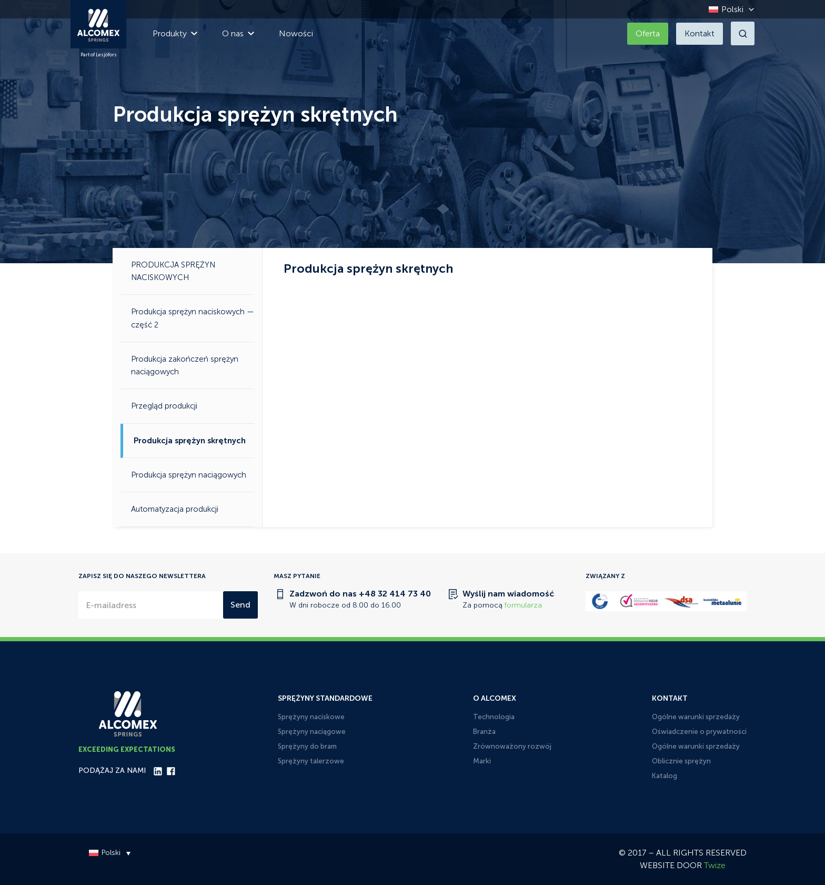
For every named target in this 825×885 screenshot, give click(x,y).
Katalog (664, 776)
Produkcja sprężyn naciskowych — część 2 (192, 318)
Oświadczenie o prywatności (699, 731)
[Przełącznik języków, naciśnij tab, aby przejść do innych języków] (728, 9)
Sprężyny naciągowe (312, 731)
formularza (523, 605)
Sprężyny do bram (307, 746)
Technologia (494, 717)
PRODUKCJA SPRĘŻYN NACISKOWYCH (173, 271)
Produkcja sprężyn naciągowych (188, 475)
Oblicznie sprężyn (681, 761)
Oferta (648, 33)
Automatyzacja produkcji (174, 509)
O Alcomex (494, 698)
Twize (715, 865)
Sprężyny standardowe (325, 698)
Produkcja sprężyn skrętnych (190, 440)
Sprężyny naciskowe (311, 717)
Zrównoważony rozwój (512, 746)
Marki (482, 761)
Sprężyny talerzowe (311, 761)
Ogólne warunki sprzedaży (696, 717)
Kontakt (700, 33)
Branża (484, 731)
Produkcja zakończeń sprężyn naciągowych (184, 365)
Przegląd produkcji (164, 406)
